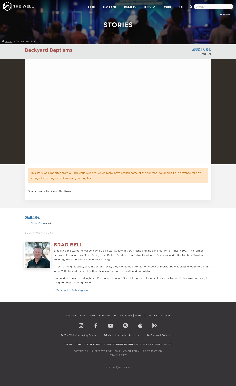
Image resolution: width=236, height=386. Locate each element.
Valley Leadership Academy (121, 335)
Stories (8, 41)
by (39, 233)
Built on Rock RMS (118, 367)
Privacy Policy (118, 355)
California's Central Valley (155, 344)
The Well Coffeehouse (161, 335)
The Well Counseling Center (78, 335)
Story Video (38, 223)
